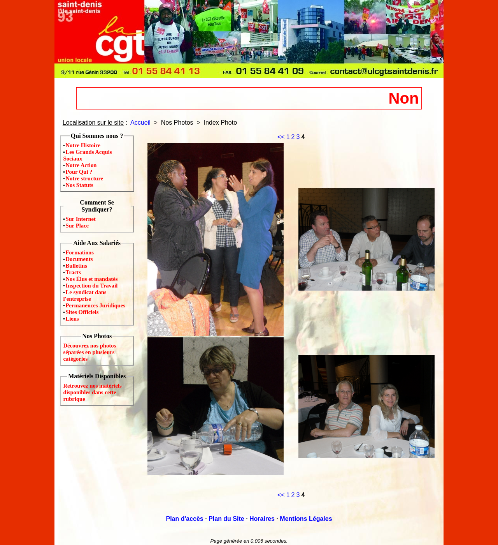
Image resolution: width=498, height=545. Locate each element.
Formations (80, 252)
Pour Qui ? (79, 172)
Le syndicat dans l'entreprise (85, 295)
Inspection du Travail (92, 285)
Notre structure (84, 178)
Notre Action (81, 165)
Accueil (140, 122)
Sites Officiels (82, 312)
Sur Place (77, 225)
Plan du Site (226, 518)
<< (281, 137)
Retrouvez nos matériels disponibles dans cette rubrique (92, 392)
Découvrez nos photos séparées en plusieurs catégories (89, 352)
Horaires (262, 518)
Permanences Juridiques (95, 305)
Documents (79, 259)
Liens (72, 319)
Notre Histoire (83, 145)
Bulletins (76, 266)
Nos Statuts (79, 185)
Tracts (73, 272)
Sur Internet (81, 219)
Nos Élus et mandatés (92, 279)
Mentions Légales (306, 518)
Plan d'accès (184, 518)
